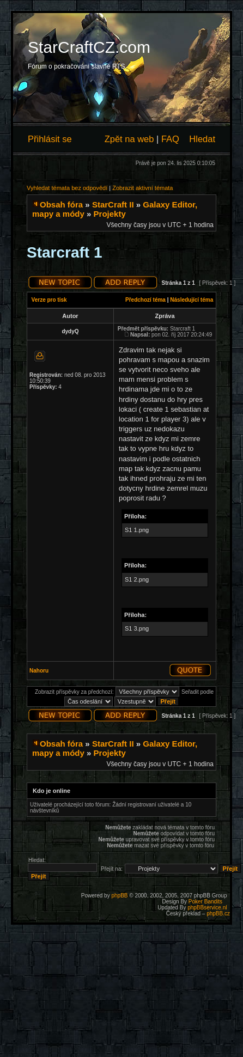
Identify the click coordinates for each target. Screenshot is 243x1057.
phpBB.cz (218, 914)
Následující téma (191, 300)
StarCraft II (113, 204)
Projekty (110, 213)
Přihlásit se (50, 139)
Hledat (202, 139)
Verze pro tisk (49, 300)
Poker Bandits (205, 902)
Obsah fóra (61, 204)
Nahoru (38, 671)
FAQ (170, 139)
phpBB (119, 896)
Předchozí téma (145, 300)
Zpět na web (129, 139)
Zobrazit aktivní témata (142, 188)
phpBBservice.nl (207, 908)
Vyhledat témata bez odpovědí (67, 188)
